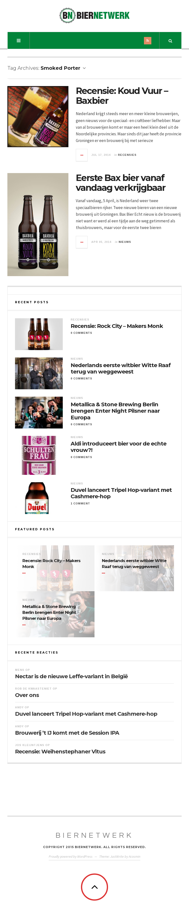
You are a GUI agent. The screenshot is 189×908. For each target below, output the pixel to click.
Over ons (27, 695)
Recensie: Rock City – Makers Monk (117, 326)
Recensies (127, 154)
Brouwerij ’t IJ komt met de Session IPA (67, 733)
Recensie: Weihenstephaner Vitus (60, 751)
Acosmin (134, 856)
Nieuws (125, 241)
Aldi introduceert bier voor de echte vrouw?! (118, 447)
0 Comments (81, 332)
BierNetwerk (95, 835)
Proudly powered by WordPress (71, 856)
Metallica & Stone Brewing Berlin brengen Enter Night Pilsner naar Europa (115, 411)
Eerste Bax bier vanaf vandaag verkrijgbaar (120, 182)
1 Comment (80, 503)
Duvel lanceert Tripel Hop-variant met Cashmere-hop (121, 493)
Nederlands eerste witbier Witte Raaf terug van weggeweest (121, 368)
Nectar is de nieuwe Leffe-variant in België (71, 676)
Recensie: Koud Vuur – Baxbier (122, 95)
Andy (19, 707)
